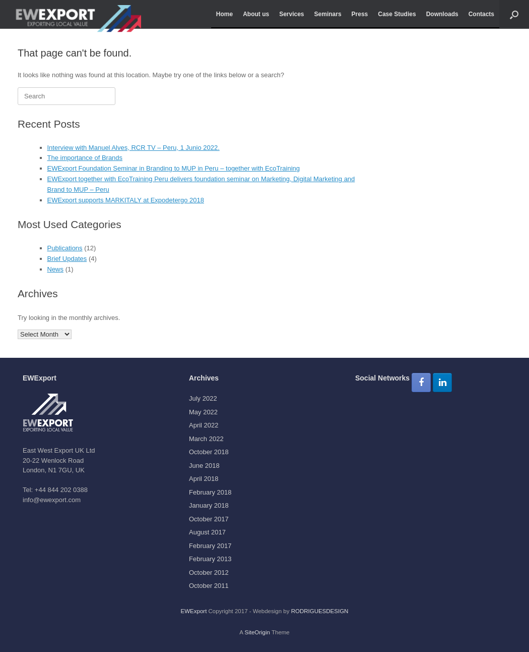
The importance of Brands (85, 157)
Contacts (481, 14)
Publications (65, 248)
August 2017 (207, 532)
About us (256, 14)
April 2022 (204, 425)
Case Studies (397, 14)
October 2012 (209, 572)
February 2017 (210, 546)
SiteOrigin (257, 632)
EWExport (194, 611)
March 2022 (206, 439)
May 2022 (203, 412)
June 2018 (204, 465)
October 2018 (209, 452)
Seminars (328, 14)
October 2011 (209, 585)
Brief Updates (67, 258)
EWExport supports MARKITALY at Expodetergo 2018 (125, 200)
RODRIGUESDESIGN (320, 611)
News (55, 269)
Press (360, 14)
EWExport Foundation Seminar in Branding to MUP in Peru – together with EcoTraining (173, 168)
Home (224, 14)
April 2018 (204, 478)
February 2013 (210, 559)
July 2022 (203, 398)
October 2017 (209, 519)
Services (291, 14)
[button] (514, 14)
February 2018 (210, 492)
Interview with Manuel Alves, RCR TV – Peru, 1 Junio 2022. (133, 147)
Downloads (442, 14)
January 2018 (209, 505)
